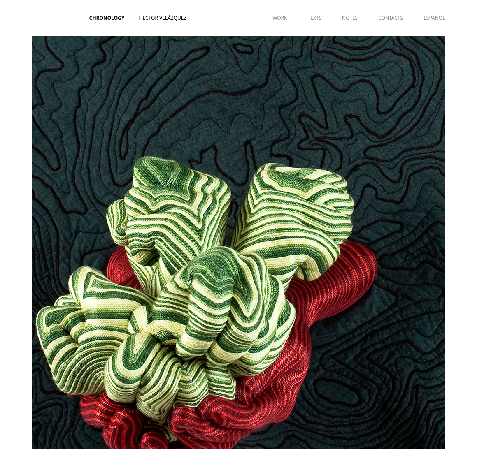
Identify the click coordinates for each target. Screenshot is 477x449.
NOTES (350, 17)
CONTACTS (390, 17)
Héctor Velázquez (163, 17)
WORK (279, 17)
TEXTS (314, 17)
